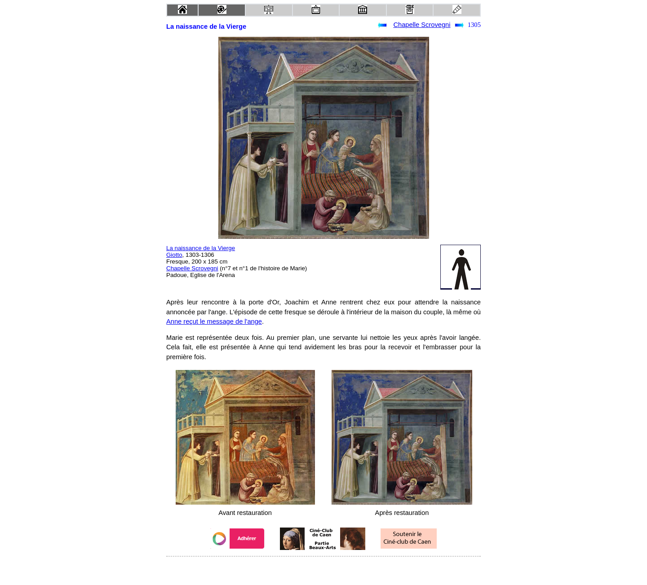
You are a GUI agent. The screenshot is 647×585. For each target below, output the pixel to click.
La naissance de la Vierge (200, 248)
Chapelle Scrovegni (421, 24)
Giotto (174, 254)
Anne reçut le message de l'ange (214, 321)
